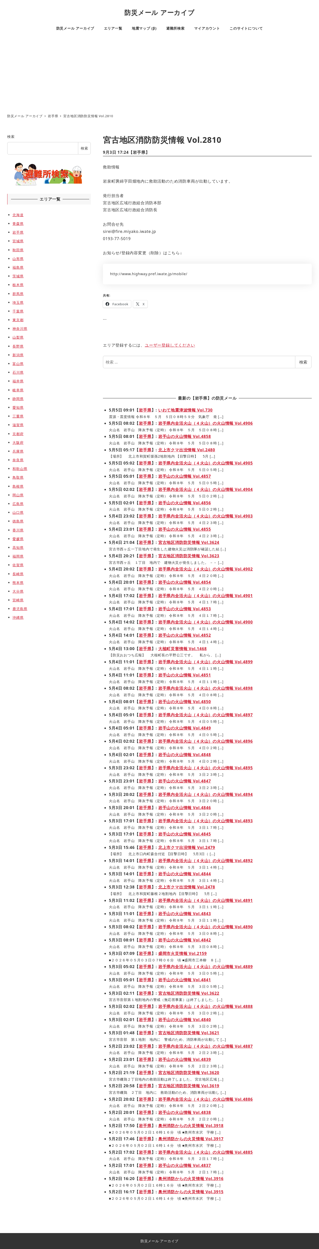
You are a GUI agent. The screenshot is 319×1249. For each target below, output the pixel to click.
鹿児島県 (19, 608)
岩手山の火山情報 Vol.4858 (184, 436)
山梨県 (17, 337)
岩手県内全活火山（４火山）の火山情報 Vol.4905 (205, 463)
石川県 (17, 372)
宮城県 (17, 241)
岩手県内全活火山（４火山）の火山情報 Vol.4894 (205, 794)
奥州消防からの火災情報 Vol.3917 (191, 1139)
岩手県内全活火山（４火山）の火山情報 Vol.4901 (205, 595)
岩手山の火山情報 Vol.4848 (184, 754)
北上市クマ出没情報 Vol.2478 (186, 887)
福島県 (17, 267)
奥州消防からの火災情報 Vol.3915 (191, 1192)
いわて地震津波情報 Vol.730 (185, 410)
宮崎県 (17, 600)
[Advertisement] (159, 73)
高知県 (17, 547)
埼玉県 (17, 302)
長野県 (17, 346)
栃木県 (17, 284)
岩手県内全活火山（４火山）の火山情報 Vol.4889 (205, 966)
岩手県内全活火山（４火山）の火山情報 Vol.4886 (205, 1099)
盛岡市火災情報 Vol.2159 (182, 953)
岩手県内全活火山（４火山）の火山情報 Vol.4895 (205, 768)
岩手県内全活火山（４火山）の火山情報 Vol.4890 (205, 927)
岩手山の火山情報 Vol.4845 (184, 834)
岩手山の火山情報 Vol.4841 (184, 980)
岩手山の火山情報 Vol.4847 (184, 781)
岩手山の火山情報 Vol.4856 (184, 503)
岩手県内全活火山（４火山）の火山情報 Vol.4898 (205, 688)
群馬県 (17, 293)
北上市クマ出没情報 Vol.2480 (186, 450)
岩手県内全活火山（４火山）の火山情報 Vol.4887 (205, 1046)
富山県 (17, 363)
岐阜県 (17, 390)
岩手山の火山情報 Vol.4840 (184, 1019)
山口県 (17, 512)
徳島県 (17, 521)
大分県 (17, 591)
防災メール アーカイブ (159, 12)
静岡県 (17, 398)
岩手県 (139, 152)
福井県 (17, 381)
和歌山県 (19, 468)
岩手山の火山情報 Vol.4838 (184, 1112)
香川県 (17, 530)
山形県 (17, 258)
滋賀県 (17, 424)
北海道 (17, 214)
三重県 (17, 416)
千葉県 (17, 311)
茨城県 (17, 276)
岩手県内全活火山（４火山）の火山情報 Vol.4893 (205, 821)
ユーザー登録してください (170, 345)
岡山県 (17, 495)
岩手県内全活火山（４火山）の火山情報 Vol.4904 (205, 489)
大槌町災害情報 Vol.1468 (182, 648)
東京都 (17, 319)
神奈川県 (19, 328)
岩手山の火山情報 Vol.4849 (184, 728)
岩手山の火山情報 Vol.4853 (184, 609)
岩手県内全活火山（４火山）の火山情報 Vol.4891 (205, 900)
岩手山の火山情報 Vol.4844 (184, 874)
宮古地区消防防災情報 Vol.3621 (188, 1033)
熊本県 (17, 582)
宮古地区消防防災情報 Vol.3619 (188, 1086)
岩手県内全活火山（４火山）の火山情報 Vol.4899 (205, 662)
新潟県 (17, 355)
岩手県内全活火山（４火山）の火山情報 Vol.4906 (205, 423)
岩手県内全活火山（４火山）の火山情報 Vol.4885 (205, 1152)
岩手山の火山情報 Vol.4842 (184, 940)
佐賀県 (17, 565)
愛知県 (17, 407)
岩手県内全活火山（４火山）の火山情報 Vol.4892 (205, 860)
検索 (303, 362)
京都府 (17, 433)
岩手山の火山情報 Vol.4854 (184, 582)
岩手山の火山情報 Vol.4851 (184, 675)
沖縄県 (17, 617)
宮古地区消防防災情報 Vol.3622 (188, 993)
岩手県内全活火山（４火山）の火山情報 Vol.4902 (205, 569)
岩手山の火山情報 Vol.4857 (184, 476)
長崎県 (17, 574)
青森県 (17, 223)
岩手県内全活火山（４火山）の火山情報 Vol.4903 (205, 516)
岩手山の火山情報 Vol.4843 (184, 913)
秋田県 (17, 250)
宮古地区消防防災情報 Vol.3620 (188, 1072)
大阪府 (17, 442)
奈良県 (17, 460)
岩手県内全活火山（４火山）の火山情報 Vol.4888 (205, 1006)
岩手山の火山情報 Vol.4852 (184, 635)
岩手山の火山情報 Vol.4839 (184, 1059)
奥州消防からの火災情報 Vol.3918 (191, 1125)
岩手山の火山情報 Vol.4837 (184, 1165)
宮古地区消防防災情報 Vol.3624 (188, 542)
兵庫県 (17, 451)
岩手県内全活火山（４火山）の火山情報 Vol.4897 (205, 715)
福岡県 (17, 556)
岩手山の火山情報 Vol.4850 (184, 701)
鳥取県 (17, 477)
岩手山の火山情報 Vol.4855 (184, 529)
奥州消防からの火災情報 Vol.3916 (191, 1178)
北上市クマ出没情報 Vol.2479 (186, 847)
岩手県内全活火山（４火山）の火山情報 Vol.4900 (205, 622)
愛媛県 (17, 538)
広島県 (17, 503)
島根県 (17, 486)
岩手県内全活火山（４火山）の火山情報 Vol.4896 (205, 741)
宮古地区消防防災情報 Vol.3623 (188, 556)
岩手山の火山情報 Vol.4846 (184, 807)
